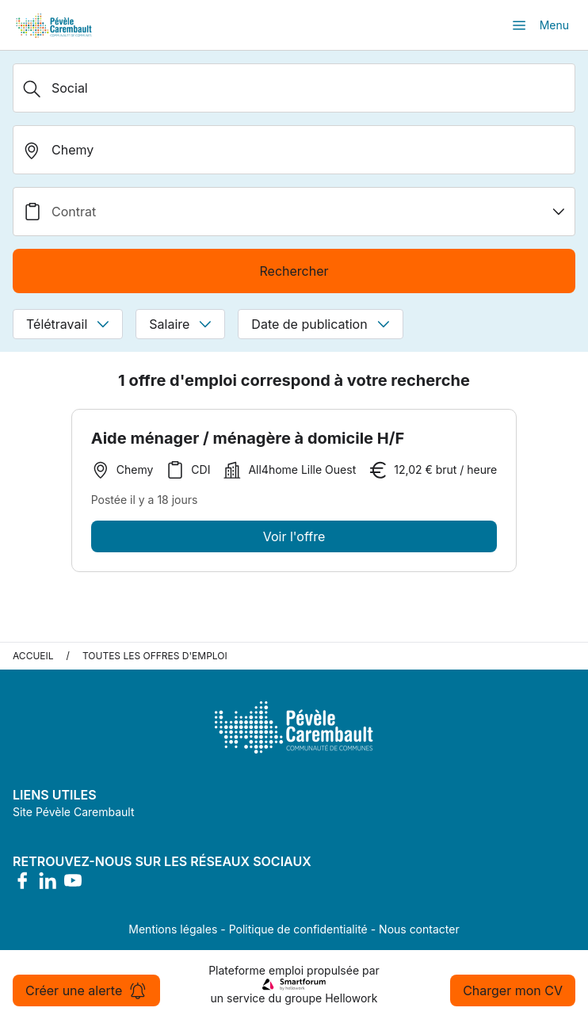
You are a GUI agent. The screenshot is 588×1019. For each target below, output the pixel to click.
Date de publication (320, 324)
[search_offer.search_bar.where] (294, 149)
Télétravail (67, 324)
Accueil (33, 656)
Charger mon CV (513, 990)
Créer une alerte (86, 990)
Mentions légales (172, 929)
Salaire (180, 324)
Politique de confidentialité (298, 929)
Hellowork (351, 998)
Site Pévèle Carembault (74, 812)
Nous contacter (419, 929)
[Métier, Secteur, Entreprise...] (294, 88)
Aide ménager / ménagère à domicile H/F (248, 438)
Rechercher (293, 271)
